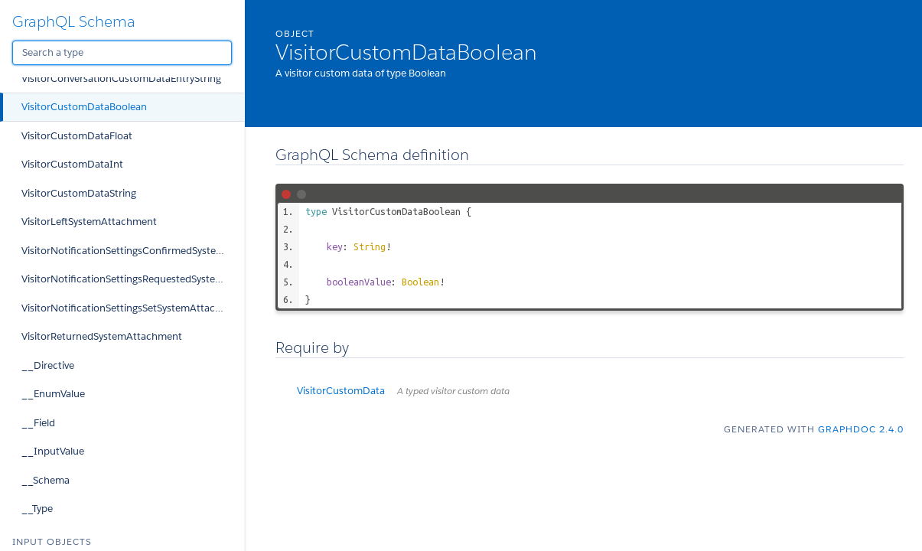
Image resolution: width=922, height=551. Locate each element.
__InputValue (52, 451)
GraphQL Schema (73, 21)
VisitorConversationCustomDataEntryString (121, 78)
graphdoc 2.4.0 (861, 428)
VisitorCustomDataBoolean (84, 106)
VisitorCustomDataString (78, 193)
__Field (38, 422)
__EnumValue (53, 393)
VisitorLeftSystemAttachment (89, 221)
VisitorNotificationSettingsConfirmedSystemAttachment (132, 250)
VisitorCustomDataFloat (76, 135)
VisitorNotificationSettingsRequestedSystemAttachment (132, 278)
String (369, 246)
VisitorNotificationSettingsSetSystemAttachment (132, 308)
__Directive (47, 365)
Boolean (420, 281)
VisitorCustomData (403, 390)
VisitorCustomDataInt (72, 164)
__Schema (45, 480)
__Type (37, 508)
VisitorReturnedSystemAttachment (101, 336)
